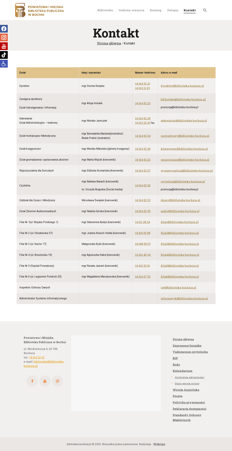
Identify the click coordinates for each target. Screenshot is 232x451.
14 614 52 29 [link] (143, 118)
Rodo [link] (176, 365)
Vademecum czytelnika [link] (190, 352)
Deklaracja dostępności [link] (189, 409)
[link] (4, 64)
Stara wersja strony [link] (187, 383)
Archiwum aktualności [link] (189, 377)
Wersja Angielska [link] (186, 390)
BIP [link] (175, 358)
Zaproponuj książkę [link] (187, 346)
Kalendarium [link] (182, 371)
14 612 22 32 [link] (142, 122)
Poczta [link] (177, 396)
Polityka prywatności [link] (189, 402)
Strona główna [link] (109, 43)
